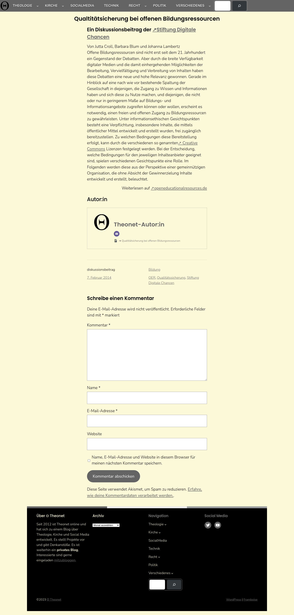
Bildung (154, 269)
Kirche (51, 5)
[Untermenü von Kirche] (63, 6)
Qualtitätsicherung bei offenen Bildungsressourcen (150, 241)
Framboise (250, 600)
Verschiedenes (190, 5)
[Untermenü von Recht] (146, 6)
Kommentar (98, 325)
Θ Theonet (54, 600)
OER (151, 277)
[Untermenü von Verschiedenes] (210, 6)
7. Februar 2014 (99, 277)
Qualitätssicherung (171, 277)
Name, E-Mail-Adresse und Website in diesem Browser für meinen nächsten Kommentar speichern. (143, 460)
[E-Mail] (116, 234)
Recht (134, 5)
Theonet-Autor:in (139, 224)
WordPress (233, 600)
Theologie (22, 5)
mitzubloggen (65, 560)
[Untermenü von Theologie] (38, 6)
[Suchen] (239, 6)
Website (94, 434)
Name (93, 388)
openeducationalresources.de (180, 188)
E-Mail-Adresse (102, 411)
